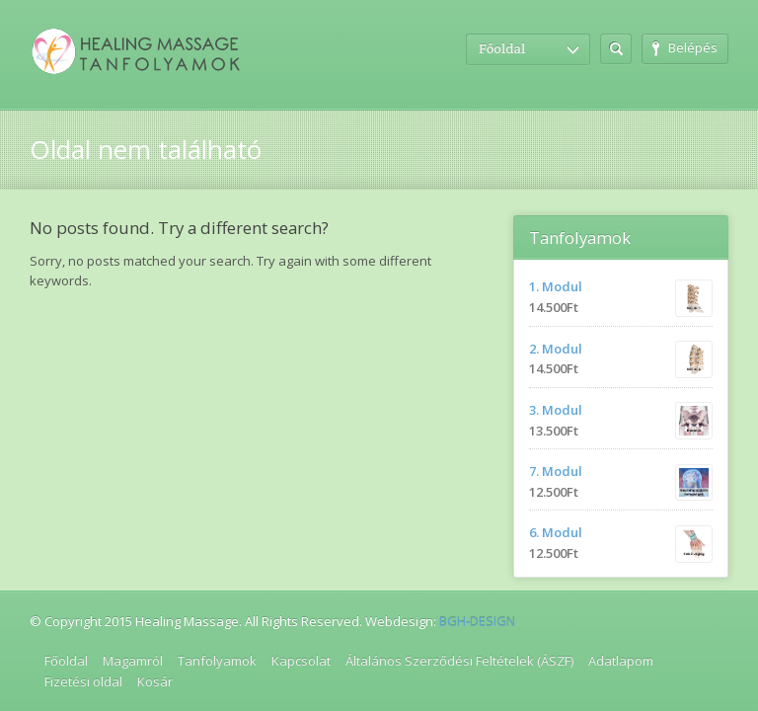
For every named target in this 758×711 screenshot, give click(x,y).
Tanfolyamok (217, 661)
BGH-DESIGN (477, 621)
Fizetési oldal (83, 681)
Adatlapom (620, 661)
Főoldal (66, 661)
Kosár (155, 681)
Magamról (133, 661)
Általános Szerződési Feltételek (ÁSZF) (459, 661)
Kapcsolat (301, 661)
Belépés (685, 47)
